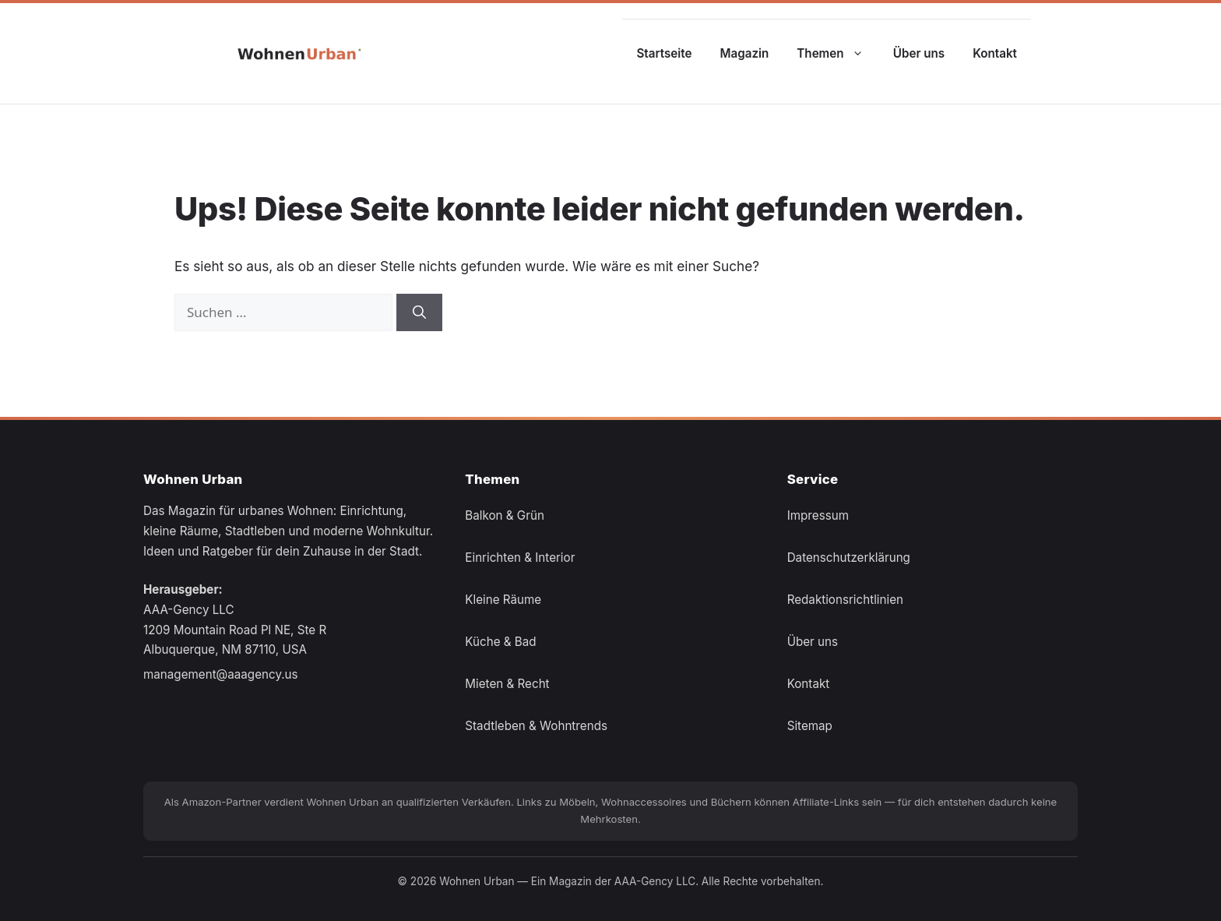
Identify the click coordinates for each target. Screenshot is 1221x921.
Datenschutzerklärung (848, 557)
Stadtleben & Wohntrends (536, 725)
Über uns (919, 53)
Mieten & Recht (507, 683)
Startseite (663, 53)
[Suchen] (419, 312)
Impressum (818, 515)
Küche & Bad (500, 641)
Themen (837, 53)
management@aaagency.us (220, 674)
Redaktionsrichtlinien (845, 599)
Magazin (744, 53)
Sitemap (809, 725)
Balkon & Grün (504, 515)
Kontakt (995, 53)
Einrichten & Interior (520, 557)
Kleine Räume (503, 599)
